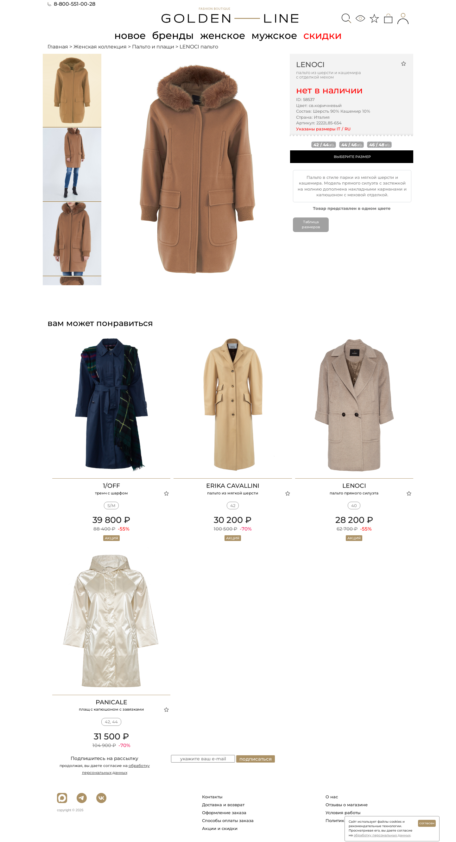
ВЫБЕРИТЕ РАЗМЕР (352, 156)
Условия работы (343, 812)
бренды (173, 35)
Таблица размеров (311, 224)
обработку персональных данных (382, 835)
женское (223, 35)
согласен (426, 823)
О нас (332, 796)
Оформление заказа (224, 812)
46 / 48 (379, 144)
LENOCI (310, 64)
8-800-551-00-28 (71, 4)
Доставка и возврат (223, 804)
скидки (324, 35)
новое (129, 35)
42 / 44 (324, 144)
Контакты (212, 796)
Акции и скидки (220, 828)
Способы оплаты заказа (228, 820)
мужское (275, 35)
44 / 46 (351, 144)
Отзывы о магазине (347, 804)
